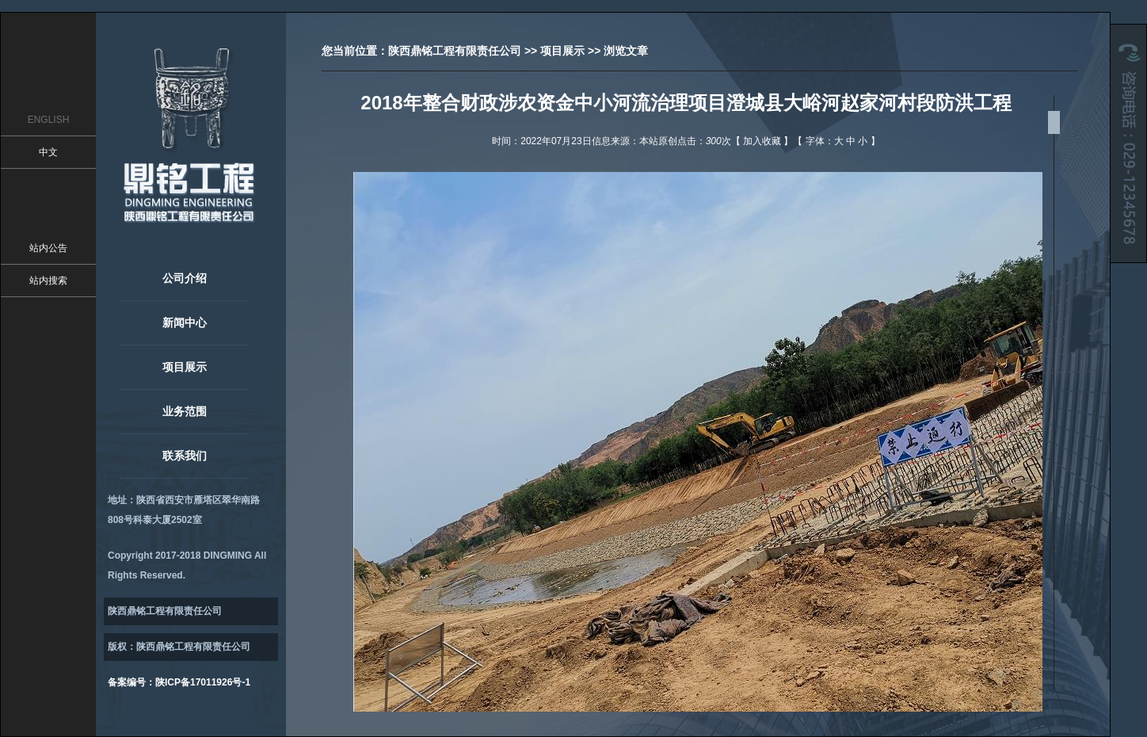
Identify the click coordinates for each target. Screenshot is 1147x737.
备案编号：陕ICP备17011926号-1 (179, 682)
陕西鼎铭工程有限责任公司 (454, 50)
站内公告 (48, 248)
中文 (48, 152)
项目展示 (184, 367)
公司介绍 (184, 278)
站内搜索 (48, 280)
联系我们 (184, 455)
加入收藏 (762, 141)
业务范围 (184, 411)
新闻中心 (184, 322)
